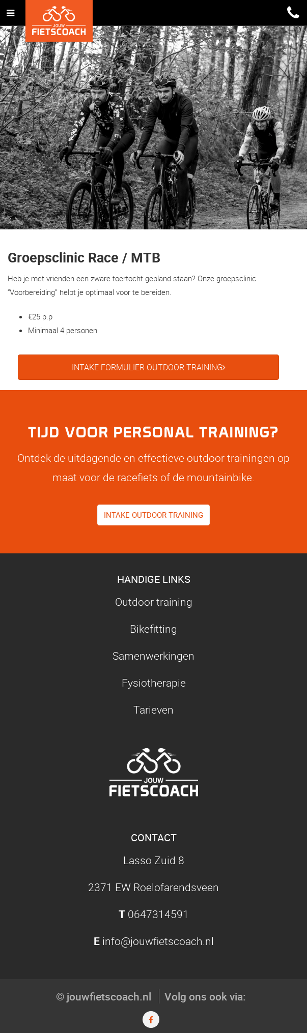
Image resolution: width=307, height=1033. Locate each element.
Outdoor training (153, 602)
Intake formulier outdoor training (149, 367)
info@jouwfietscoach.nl (158, 941)
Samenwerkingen (153, 655)
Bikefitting (153, 629)
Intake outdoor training (153, 515)
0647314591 (158, 914)
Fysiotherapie (154, 682)
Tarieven (153, 709)
